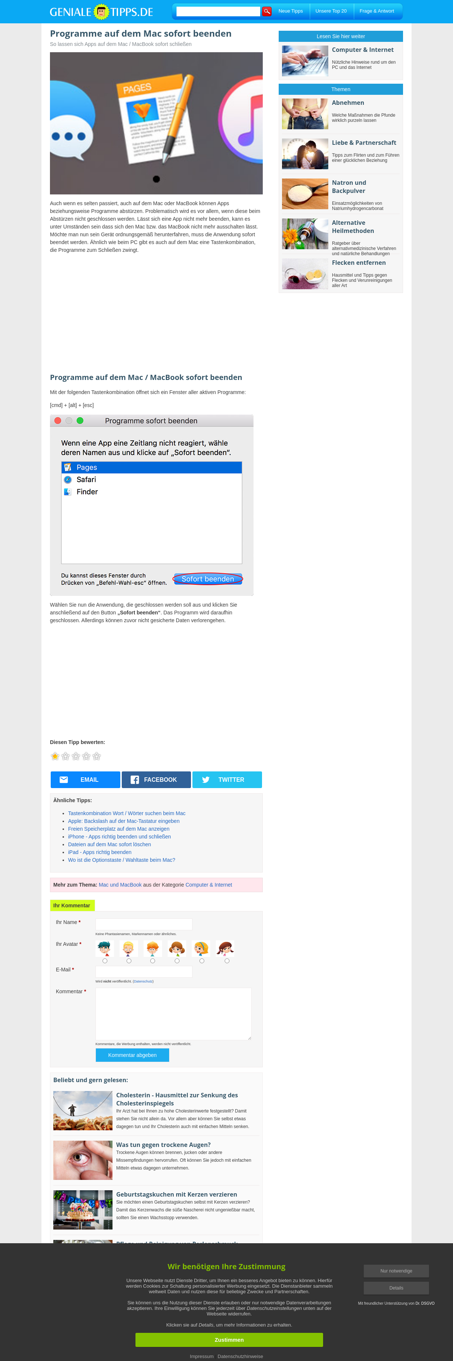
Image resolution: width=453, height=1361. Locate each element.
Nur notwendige (396, 1271)
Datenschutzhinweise (240, 1356)
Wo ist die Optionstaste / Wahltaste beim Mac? (121, 860)
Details (396, 1288)
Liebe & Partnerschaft (364, 143)
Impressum (202, 1356)
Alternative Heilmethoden (353, 227)
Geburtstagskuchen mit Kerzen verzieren (176, 1194)
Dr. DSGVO (425, 1303)
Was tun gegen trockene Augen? (163, 1145)
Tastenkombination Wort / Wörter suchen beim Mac (126, 813)
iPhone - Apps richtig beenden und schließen (119, 837)
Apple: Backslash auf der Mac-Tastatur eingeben (123, 821)
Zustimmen (229, 1340)
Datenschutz (143, 981)
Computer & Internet (208, 885)
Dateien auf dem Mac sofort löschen (109, 844)
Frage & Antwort (377, 11)
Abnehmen (348, 103)
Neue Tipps (291, 11)
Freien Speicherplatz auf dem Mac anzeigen (119, 829)
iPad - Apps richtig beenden (99, 852)
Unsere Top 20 (330, 11)
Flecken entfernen (359, 262)
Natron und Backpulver (349, 187)
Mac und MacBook (120, 885)
